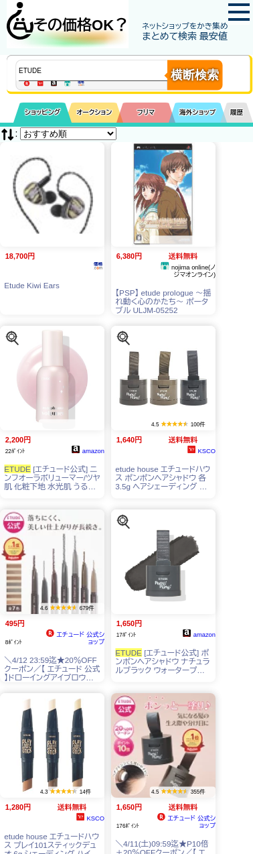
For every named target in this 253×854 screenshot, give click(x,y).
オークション (94, 112)
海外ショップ (197, 112)
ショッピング (42, 112)
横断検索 (195, 75)
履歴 (237, 112)
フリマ (146, 112)
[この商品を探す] (12, 337)
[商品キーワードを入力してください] (104, 70)
